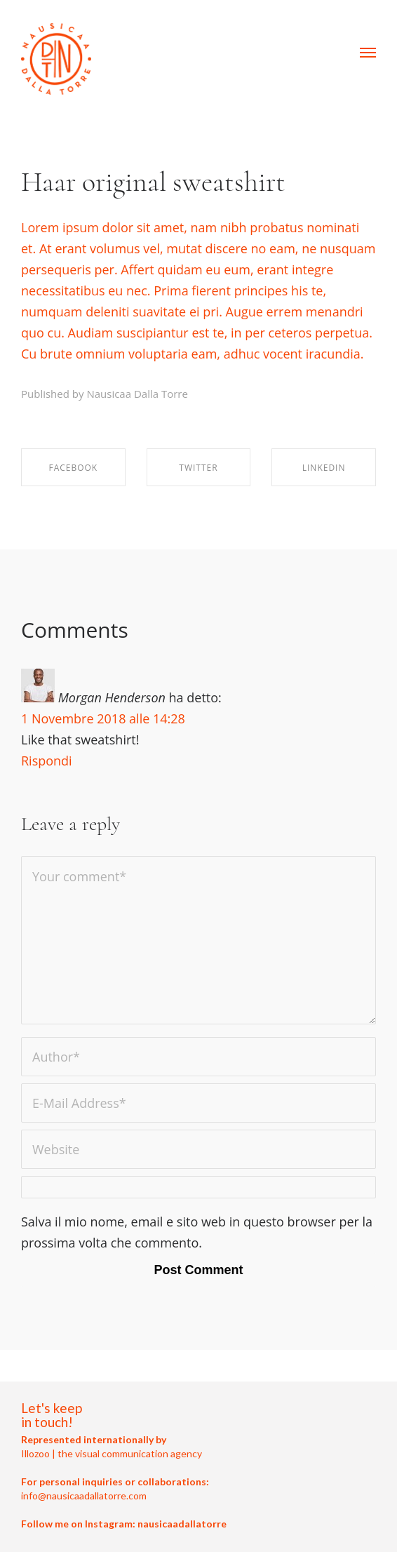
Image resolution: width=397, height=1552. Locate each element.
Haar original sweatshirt (153, 182)
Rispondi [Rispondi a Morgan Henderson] (46, 760)
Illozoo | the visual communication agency (111, 1453)
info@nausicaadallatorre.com (84, 1495)
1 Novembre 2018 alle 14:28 (103, 718)
